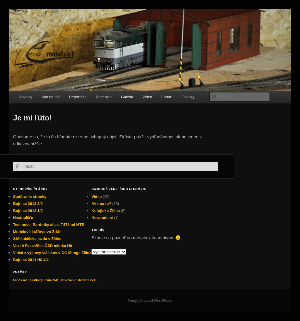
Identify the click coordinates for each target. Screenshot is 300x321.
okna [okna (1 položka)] (48, 280)
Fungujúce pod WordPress (150, 300)
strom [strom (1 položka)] (81, 280)
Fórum (167, 97)
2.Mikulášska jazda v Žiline (37, 239)
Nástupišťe (23, 217)
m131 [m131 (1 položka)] (27, 280)
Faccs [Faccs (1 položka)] (17, 280)
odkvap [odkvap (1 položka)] (37, 280)
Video (147, 97)
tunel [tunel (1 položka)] (91, 280)
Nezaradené (102, 217)
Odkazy (188, 97)
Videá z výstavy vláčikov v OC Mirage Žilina (52, 253)
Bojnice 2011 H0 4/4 (30, 260)
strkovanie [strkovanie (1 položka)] (68, 280)
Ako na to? (51, 97)
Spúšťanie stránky (29, 196)
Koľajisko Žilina (105, 210)
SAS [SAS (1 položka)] (56, 280)
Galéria (127, 97)
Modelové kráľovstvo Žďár (37, 231)
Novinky (25, 97)
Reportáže (78, 97)
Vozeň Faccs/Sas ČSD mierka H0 (42, 246)
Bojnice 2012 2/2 (27, 203)
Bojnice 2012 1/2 (27, 210)
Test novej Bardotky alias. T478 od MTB (48, 224)
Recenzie (104, 97)
